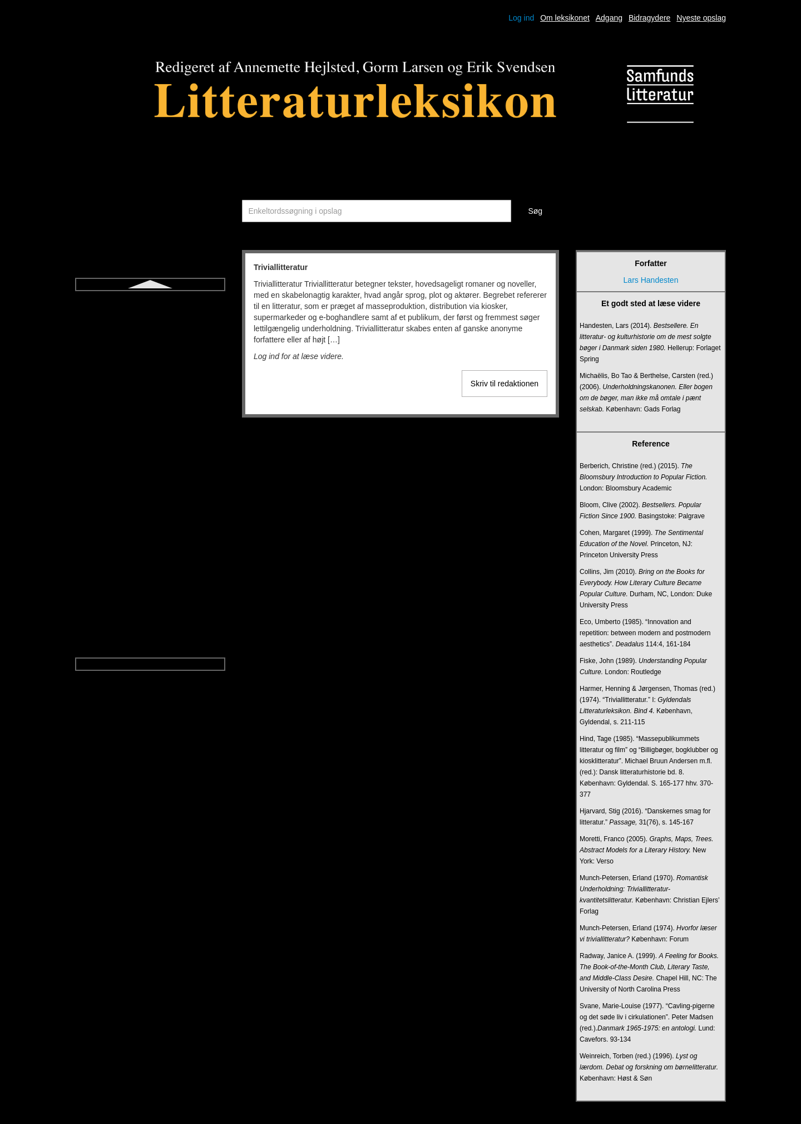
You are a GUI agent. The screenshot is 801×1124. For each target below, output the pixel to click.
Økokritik (150, 646)
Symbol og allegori (150, 346)
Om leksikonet (565, 17)
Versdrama (150, 566)
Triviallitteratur (150, 446)
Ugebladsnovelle (150, 486)
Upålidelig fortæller (150, 526)
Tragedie (150, 406)
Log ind (521, 17)
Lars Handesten (651, 280)
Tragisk (149, 426)
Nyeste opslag (701, 17)
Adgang (609, 17)
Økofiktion (150, 626)
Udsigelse (150, 466)
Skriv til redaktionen (504, 383)
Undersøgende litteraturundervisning (150, 506)
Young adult (150, 606)
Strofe (150, 326)
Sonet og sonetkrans (150, 306)
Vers (150, 546)
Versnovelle (150, 586)
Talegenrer (150, 366)
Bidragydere (650, 17)
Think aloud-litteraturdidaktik (150, 386)
